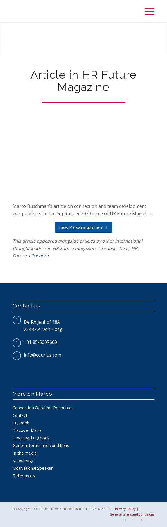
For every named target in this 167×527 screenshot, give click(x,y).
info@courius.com (42, 355)
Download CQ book (31, 438)
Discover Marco (28, 430)
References (24, 475)
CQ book (21, 422)
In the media (25, 453)
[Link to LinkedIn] (142, 520)
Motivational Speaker (33, 468)
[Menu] (146, 11)
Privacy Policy (125, 509)
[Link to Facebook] (125, 520)
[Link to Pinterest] (150, 520)
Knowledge (23, 460)
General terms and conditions (41, 445)
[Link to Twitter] (133, 520)
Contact (20, 415)
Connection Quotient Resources (43, 407)
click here (39, 256)
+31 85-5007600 (40, 342)
